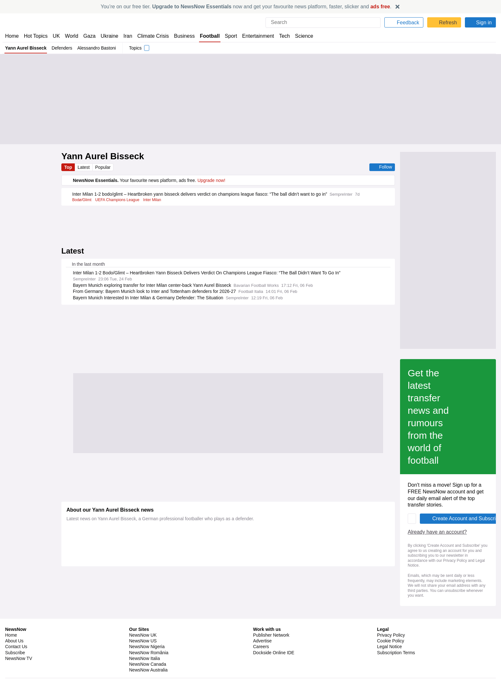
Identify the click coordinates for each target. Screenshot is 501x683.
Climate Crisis (150, 36)
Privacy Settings (393, 652)
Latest (84, 167)
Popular (104, 167)
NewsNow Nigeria (146, 640)
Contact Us (16, 640)
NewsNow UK (142, 629)
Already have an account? (97, 413)
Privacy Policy (345, 426)
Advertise (263, 635)
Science (299, 36)
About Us (14, 635)
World (71, 36)
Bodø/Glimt (82, 205)
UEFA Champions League (118, 205)
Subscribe (15, 646)
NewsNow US (142, 635)
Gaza (88, 36)
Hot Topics (36, 36)
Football (206, 36)
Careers (261, 640)
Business (181, 36)
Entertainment (254, 36)
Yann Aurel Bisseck (25, 48)
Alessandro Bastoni (96, 48)
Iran (125, 36)
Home (12, 36)
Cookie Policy (390, 635)
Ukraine (107, 36)
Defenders (61, 48)
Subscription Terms (396, 646)
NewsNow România (148, 646)
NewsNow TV (18, 652)
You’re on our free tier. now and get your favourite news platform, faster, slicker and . (246, 7)
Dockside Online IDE (272, 646)
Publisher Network (271, 629)
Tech (279, 36)
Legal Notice (389, 640)
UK (56, 36)
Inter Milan (153, 205)
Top (68, 167)
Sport (227, 36)
